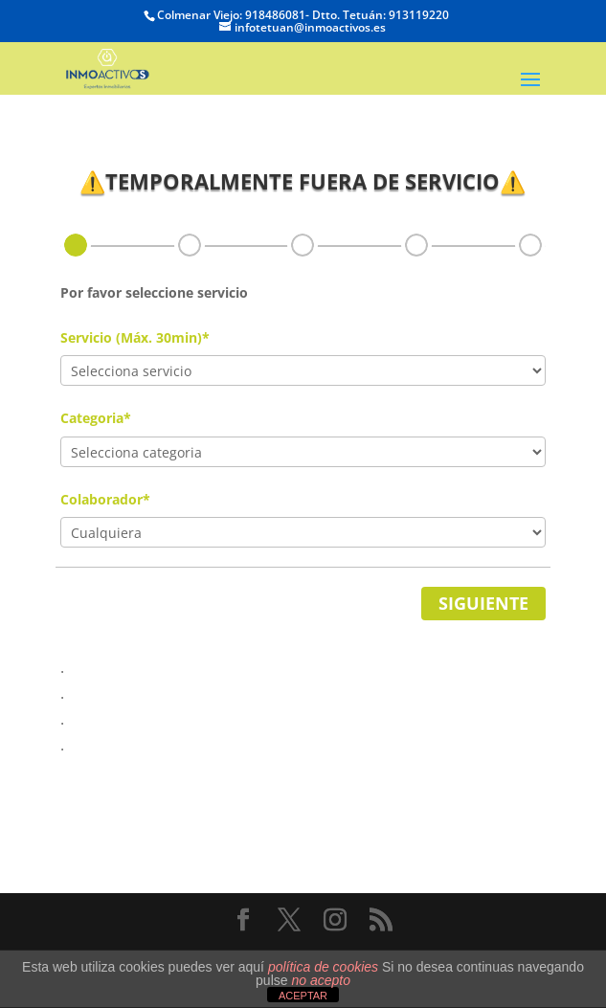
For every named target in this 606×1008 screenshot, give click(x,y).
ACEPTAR (303, 995)
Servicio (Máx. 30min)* (135, 337)
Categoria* (95, 418)
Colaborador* (105, 499)
